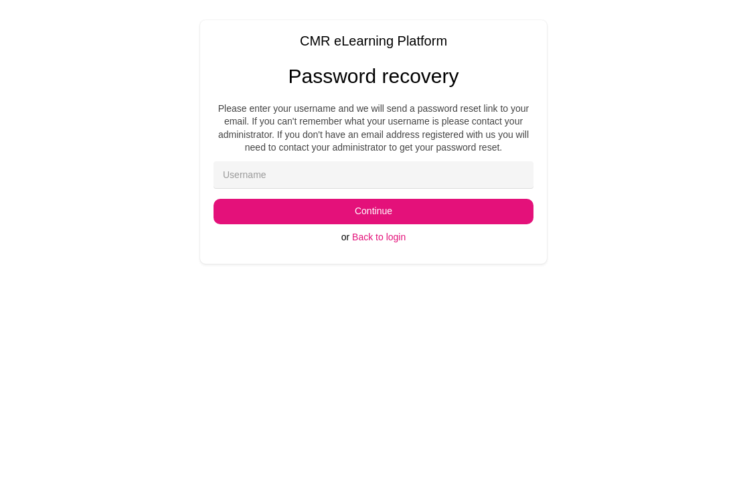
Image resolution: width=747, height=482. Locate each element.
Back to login (379, 237)
